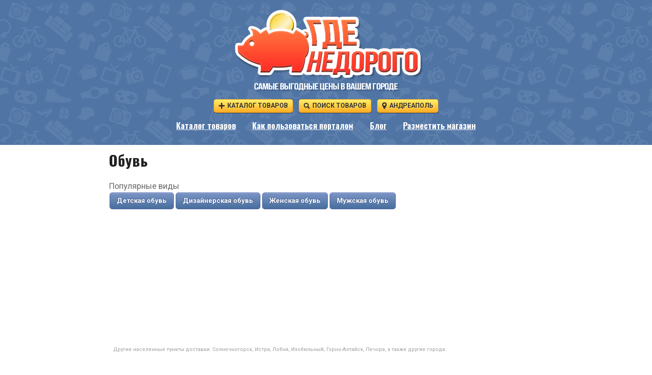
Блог (378, 126)
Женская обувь (295, 201)
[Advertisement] (326, 278)
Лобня (280, 349)
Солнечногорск (232, 349)
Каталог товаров (253, 105)
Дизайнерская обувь (218, 201)
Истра (262, 349)
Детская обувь (142, 201)
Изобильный (307, 349)
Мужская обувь (362, 201)
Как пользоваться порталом (302, 126)
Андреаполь (407, 105)
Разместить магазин (439, 126)
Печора (375, 349)
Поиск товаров (335, 105)
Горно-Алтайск (344, 349)
